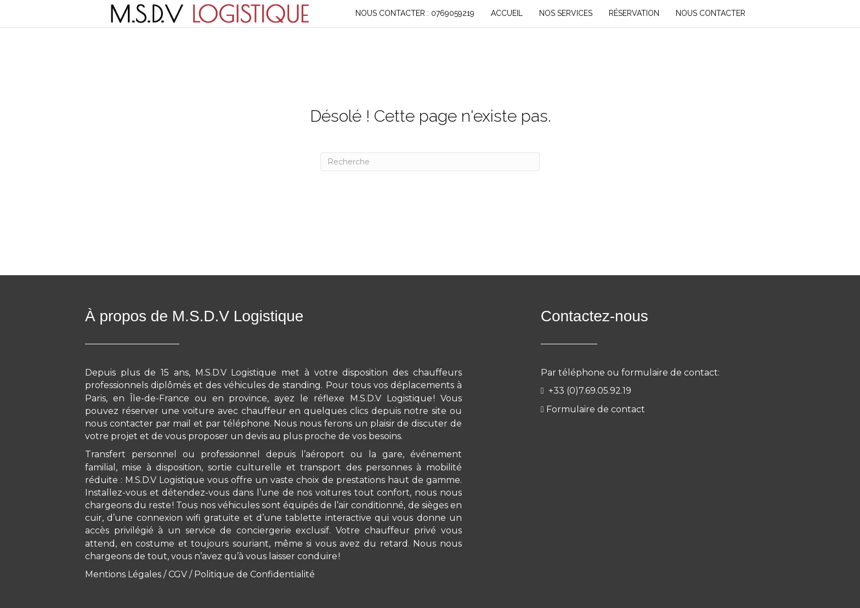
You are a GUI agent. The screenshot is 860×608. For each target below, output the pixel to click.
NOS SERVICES (565, 13)
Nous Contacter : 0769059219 (414, 13)
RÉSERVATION (634, 13)
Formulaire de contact (595, 409)
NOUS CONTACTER (710, 13)
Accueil (507, 13)
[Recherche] (430, 161)
